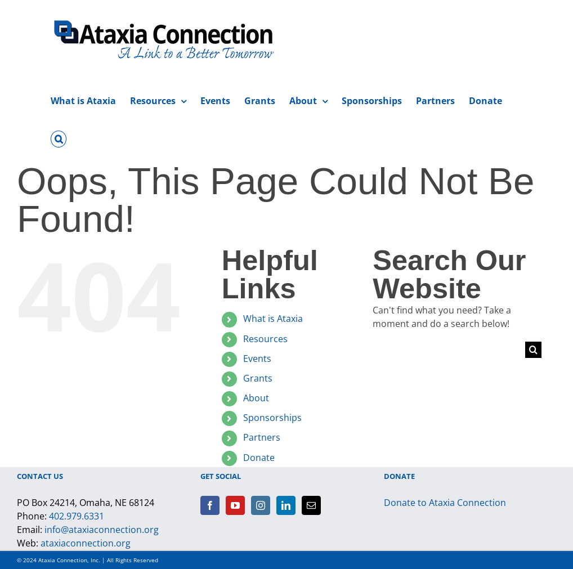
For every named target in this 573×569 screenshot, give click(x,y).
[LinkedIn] (286, 505)
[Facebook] (210, 505)
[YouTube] (235, 505)
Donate (259, 457)
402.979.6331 (76, 516)
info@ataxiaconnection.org (101, 529)
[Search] (533, 350)
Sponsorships (272, 417)
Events (257, 358)
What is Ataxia (273, 318)
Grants (257, 378)
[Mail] (311, 505)
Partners (261, 437)
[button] (58, 137)
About (256, 398)
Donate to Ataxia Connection (445, 502)
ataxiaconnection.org (86, 543)
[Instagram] (260, 505)
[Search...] (449, 350)
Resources (265, 339)
